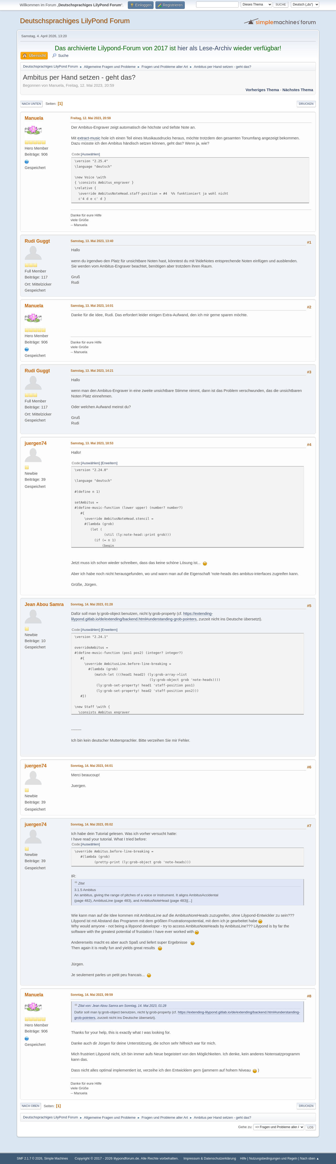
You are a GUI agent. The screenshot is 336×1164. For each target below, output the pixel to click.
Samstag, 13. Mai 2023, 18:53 (92, 443)
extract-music (89, 138)
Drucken (306, 103)
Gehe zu (244, 1127)
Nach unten (31, 103)
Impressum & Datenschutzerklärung (209, 1158)
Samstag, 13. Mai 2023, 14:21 (92, 371)
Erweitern (109, 463)
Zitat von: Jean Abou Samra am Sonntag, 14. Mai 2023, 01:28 (122, 1006)
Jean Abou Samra (44, 604)
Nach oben (30, 1105)
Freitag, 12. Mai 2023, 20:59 (91, 118)
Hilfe (243, 1158)
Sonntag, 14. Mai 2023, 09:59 (92, 995)
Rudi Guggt (37, 241)
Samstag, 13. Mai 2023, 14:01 (92, 306)
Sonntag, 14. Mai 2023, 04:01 (92, 766)
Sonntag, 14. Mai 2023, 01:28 (92, 604)
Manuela (34, 118)
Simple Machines (56, 1158)
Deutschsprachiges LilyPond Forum (75, 21)
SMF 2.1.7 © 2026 (29, 1158)
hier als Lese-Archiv (204, 48)
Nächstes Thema (297, 90)
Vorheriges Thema (262, 90)
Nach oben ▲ (309, 1158)
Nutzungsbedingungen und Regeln (273, 1158)
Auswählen (90, 154)
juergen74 (35, 443)
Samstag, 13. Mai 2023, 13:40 (92, 241)
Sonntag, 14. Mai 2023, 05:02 (92, 824)
